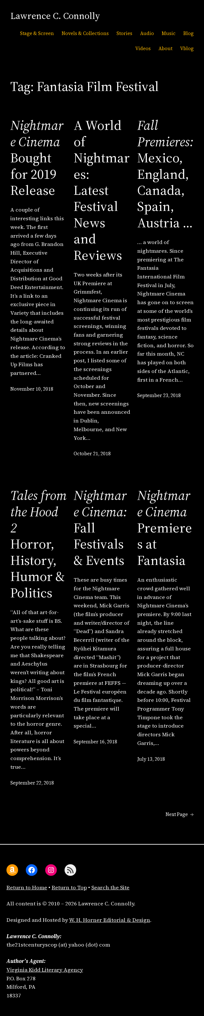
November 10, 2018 (31, 389)
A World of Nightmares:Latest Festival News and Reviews (102, 190)
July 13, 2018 (151, 759)
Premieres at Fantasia (164, 527)
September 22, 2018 (32, 783)
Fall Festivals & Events (100, 527)
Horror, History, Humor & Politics (38, 544)
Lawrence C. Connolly (55, 15)
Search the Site (110, 887)
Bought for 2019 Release (37, 157)
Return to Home (26, 887)
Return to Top (69, 887)
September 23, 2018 (159, 395)
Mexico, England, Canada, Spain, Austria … (165, 174)
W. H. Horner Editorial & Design (109, 920)
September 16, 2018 (95, 742)
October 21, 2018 (92, 453)
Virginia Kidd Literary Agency (44, 970)
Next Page (180, 815)
